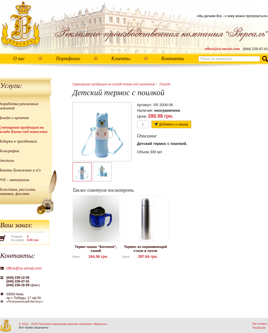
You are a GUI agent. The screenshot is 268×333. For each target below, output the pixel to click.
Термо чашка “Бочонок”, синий (96, 249)
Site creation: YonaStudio (260, 325)
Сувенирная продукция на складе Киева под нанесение (114, 84)
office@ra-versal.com (222, 49)
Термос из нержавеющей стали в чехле (145, 249)
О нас (19, 58)
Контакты (172, 58)
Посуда (165, 84)
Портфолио (68, 58)
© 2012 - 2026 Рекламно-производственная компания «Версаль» (63, 324)
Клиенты (120, 58)
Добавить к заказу (171, 124)
